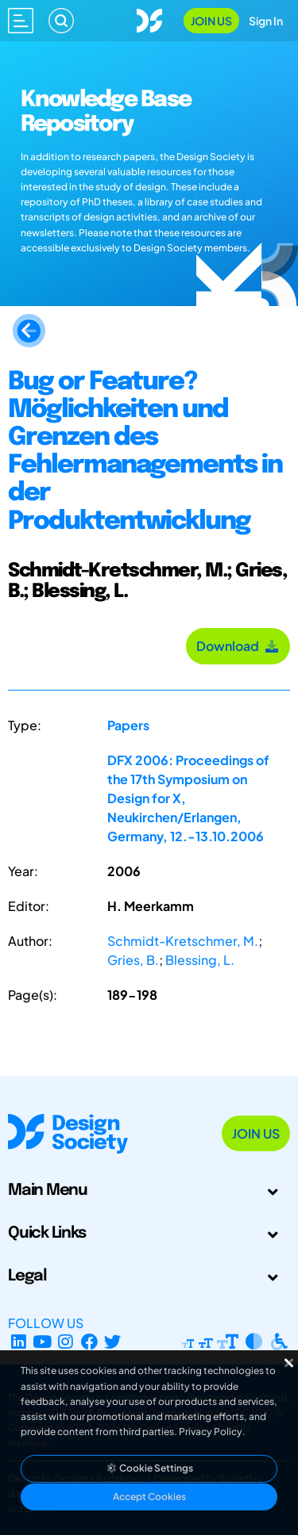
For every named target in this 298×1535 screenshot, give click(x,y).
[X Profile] (113, 1342)
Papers (128, 725)
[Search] (61, 20)
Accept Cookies (149, 1496)
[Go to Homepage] (149, 18)
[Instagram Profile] (65, 1342)
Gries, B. (133, 959)
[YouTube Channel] (42, 1342)
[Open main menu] (20, 20)
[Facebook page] (89, 1342)
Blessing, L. (199, 959)
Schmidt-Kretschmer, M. (182, 940)
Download (238, 645)
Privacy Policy (210, 1431)
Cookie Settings (149, 1468)
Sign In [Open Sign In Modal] (266, 20)
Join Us (211, 20)
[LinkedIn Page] (18, 1342)
